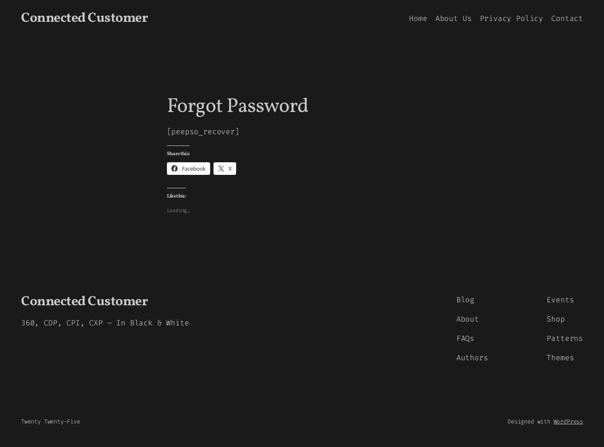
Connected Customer (84, 18)
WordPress (568, 422)
